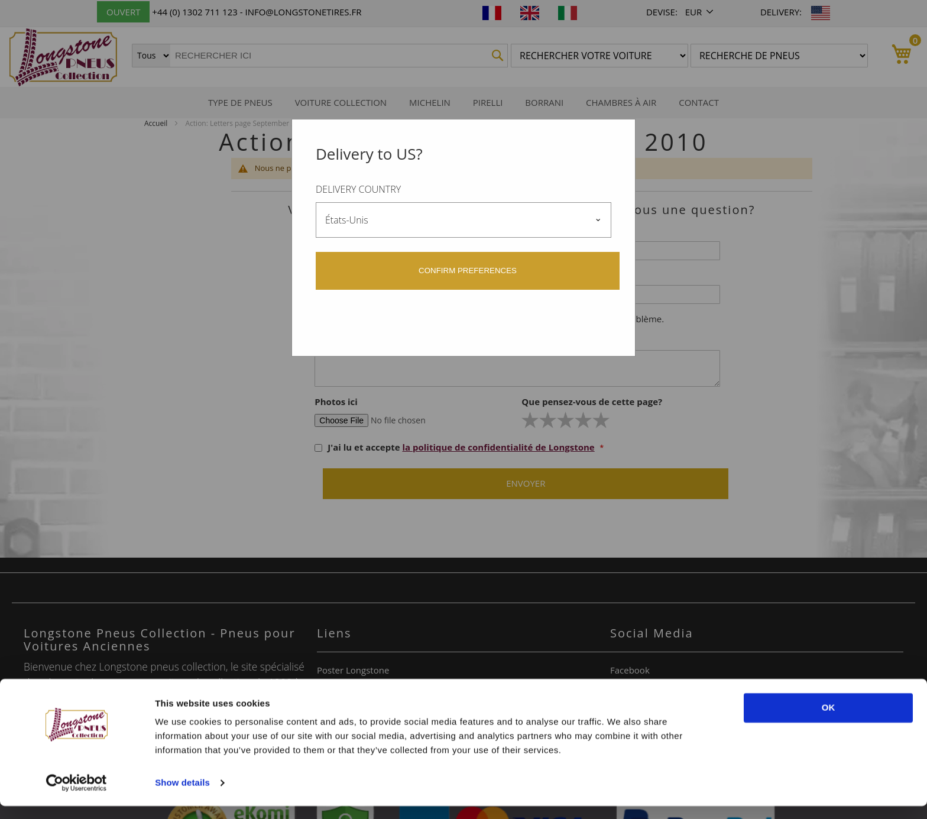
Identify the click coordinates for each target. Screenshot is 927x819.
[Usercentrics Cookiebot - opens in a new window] (76, 796)
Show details (182, 796)
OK (828, 721)
